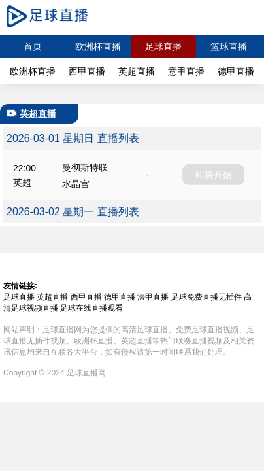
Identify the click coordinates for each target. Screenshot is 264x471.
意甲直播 (186, 71)
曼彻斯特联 (85, 167)
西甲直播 (87, 71)
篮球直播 (228, 46)
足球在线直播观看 (91, 308)
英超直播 (136, 71)
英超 (22, 182)
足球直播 (163, 46)
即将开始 (213, 174)
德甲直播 (236, 71)
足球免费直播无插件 (206, 297)
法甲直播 (153, 297)
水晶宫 (76, 184)
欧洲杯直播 (98, 46)
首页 (33, 46)
